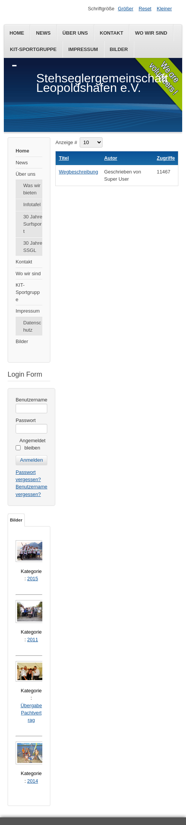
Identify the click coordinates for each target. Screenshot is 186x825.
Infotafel (32, 204)
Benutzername (31, 400)
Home (17, 33)
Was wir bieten (31, 189)
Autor (110, 158)
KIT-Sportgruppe (33, 49)
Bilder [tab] (16, 520)
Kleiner (164, 8)
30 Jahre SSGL (32, 246)
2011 (32, 639)
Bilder (119, 49)
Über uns (75, 33)
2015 (32, 578)
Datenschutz (32, 326)
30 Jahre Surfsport (32, 224)
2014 (32, 781)
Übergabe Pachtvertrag (31, 713)
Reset (145, 8)
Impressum (83, 49)
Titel (64, 158)
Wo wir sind (151, 33)
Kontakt (111, 33)
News (43, 33)
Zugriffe (166, 158)
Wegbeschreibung (78, 172)
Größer (125, 8)
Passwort (26, 420)
